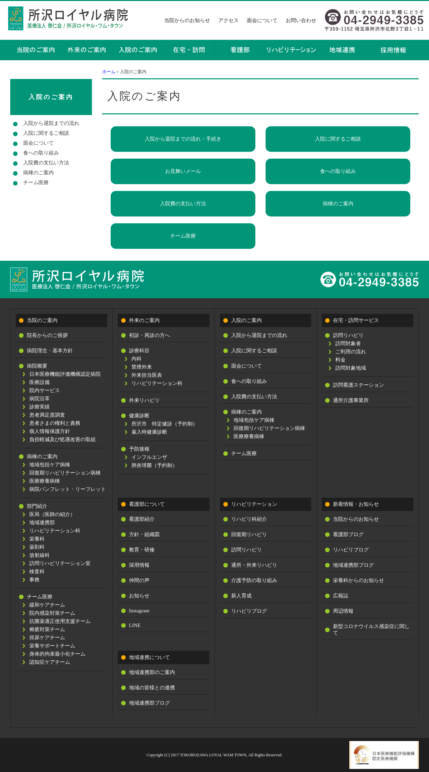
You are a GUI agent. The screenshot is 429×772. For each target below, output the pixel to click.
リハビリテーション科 (54, 530)
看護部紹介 (142, 519)
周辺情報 (343, 611)
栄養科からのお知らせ (358, 580)
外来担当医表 (146, 375)
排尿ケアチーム (47, 637)
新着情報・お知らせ (356, 504)
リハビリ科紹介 (249, 519)
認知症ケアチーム (49, 662)
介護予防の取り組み (254, 580)
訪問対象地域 (350, 368)
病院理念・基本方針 (50, 350)
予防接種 (139, 449)
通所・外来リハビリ (254, 565)
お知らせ (139, 595)
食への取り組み (338, 171)
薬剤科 (37, 547)
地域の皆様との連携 (152, 687)
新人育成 (241, 595)
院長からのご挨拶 (47, 335)
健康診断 (139, 415)
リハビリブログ (249, 611)
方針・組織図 (144, 534)
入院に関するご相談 (338, 139)
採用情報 (139, 565)
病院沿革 (39, 398)
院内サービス (44, 390)
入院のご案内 (51, 97)
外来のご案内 (144, 320)
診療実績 (39, 406)
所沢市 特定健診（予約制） (164, 424)
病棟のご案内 (338, 203)
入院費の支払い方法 (183, 203)
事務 (34, 579)
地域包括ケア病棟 (49, 464)
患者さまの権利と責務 (54, 423)
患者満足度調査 (47, 415)
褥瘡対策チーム (47, 629)
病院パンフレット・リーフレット (67, 489)
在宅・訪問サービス (356, 320)
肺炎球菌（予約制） (154, 465)
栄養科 (37, 539)
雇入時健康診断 (149, 432)
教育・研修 (142, 549)
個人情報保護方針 (49, 431)
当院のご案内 (42, 320)
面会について (262, 20)
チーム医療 (183, 236)
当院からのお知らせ (187, 20)
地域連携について (149, 657)
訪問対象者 (348, 343)
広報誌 (340, 595)
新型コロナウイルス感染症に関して (371, 630)
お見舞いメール (183, 171)
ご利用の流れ (350, 351)
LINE (135, 625)
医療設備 (39, 382)
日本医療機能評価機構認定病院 (65, 374)
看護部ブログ (348, 534)
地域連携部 (42, 522)
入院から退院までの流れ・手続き (183, 139)
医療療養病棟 (44, 481)
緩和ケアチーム (47, 605)
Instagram (139, 610)
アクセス (228, 20)
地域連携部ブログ (149, 703)
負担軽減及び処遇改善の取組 (62, 439)
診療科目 (139, 350)
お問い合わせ (301, 20)
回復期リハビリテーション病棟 (65, 473)
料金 (340, 360)
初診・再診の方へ (149, 335)
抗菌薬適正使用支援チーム (60, 621)
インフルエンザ (149, 457)
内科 (136, 358)
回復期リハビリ (249, 534)
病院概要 (37, 366)
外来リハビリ (144, 400)
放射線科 (39, 555)
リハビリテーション (254, 504)
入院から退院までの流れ (51, 123)
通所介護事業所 (351, 400)
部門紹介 (37, 506)
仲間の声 (139, 580)
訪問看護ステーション (358, 385)
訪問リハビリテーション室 (60, 563)
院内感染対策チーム (52, 613)
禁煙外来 (141, 367)
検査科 (37, 571)
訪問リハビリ (348, 335)
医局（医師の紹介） (52, 514)
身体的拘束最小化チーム (57, 654)
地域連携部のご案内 (152, 672)
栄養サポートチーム (52, 645)
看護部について (147, 504)
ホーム (108, 71)
